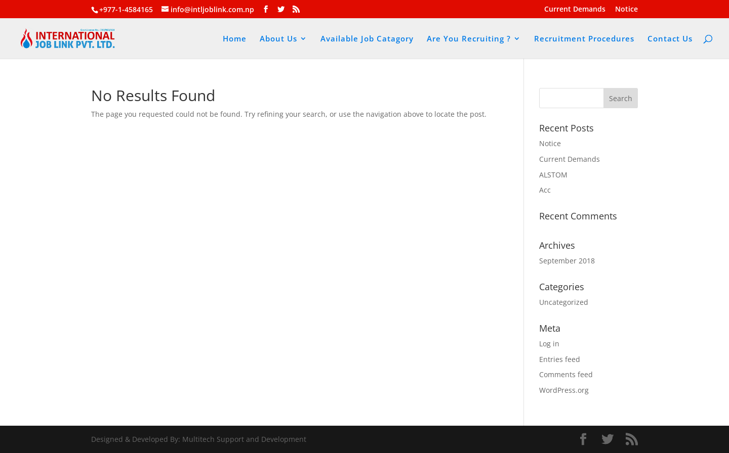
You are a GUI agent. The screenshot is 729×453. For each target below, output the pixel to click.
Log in (549, 343)
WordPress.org (564, 390)
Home (235, 39)
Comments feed (566, 374)
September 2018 (567, 260)
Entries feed (559, 359)
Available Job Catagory (367, 39)
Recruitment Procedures (584, 39)
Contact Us (670, 39)
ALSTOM (553, 174)
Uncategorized (563, 302)
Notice (626, 10)
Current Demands (574, 10)
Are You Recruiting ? (469, 39)
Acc (545, 190)
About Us (278, 39)
